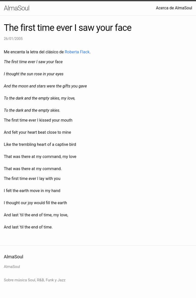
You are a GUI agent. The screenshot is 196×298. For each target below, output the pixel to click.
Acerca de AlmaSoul (174, 8)
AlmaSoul (16, 8)
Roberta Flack (77, 52)
